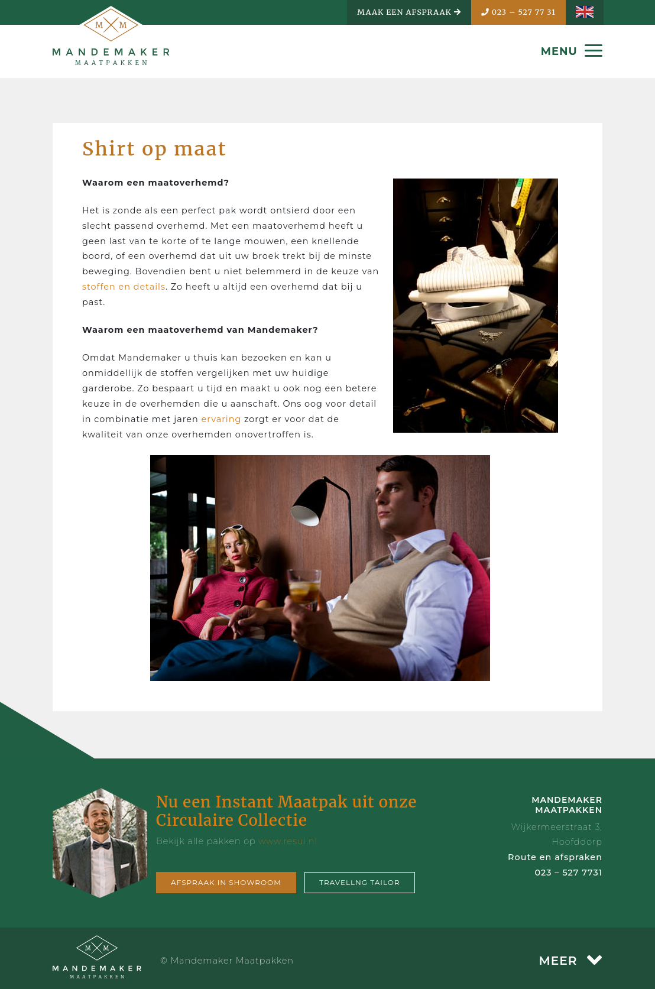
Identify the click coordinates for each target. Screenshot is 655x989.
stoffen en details (124, 286)
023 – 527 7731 (568, 872)
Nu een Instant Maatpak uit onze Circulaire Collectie (286, 811)
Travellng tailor (359, 882)
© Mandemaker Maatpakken (227, 960)
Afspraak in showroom (226, 882)
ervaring (221, 419)
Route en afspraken (555, 857)
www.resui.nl (287, 841)
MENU (571, 51)
